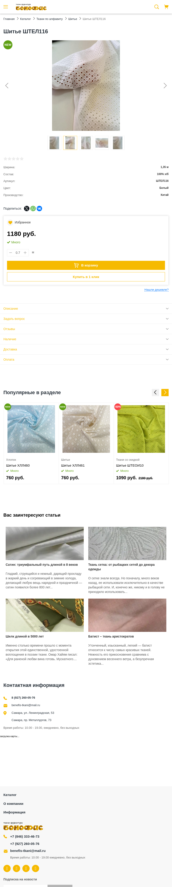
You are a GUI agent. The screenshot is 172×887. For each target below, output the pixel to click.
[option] (31, 443)
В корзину (86, 265)
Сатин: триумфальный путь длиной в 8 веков (42, 564)
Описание (10, 308)
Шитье (65, 459)
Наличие (9, 339)
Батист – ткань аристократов (111, 636)
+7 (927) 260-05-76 (24, 844)
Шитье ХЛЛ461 (73, 465)
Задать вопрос (14, 319)
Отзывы (9, 329)
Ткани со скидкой (127, 459)
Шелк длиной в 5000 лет (25, 636)
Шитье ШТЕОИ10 (129, 465)
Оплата (8, 359)
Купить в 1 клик (86, 277)
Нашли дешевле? (156, 289)
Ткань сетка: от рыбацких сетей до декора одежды (121, 567)
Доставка (10, 349)
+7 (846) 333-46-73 (24, 836)
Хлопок (11, 459)
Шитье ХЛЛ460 (18, 465)
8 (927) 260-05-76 (23, 697)
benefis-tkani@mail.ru (26, 705)
